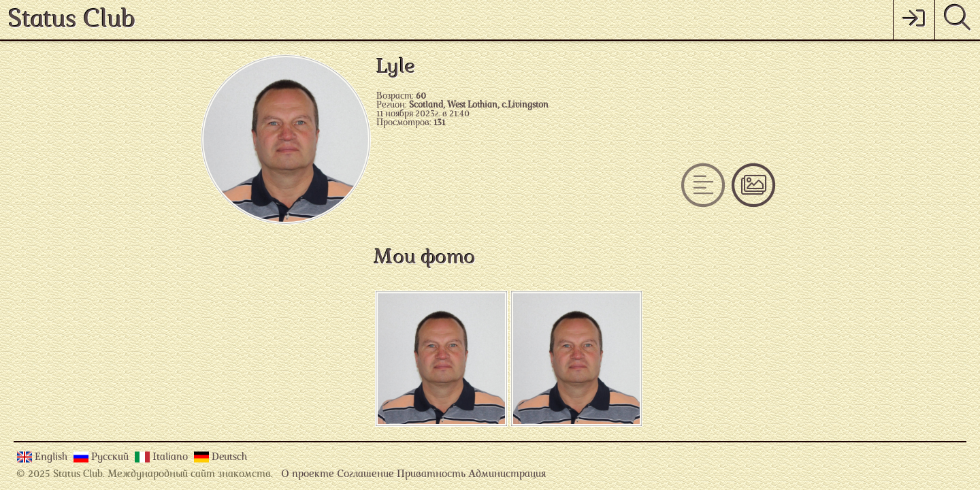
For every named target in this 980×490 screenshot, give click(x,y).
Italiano (171, 458)
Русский (111, 458)
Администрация (507, 475)
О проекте (307, 475)
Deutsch (229, 458)
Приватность (431, 475)
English (52, 458)
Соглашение (365, 475)
